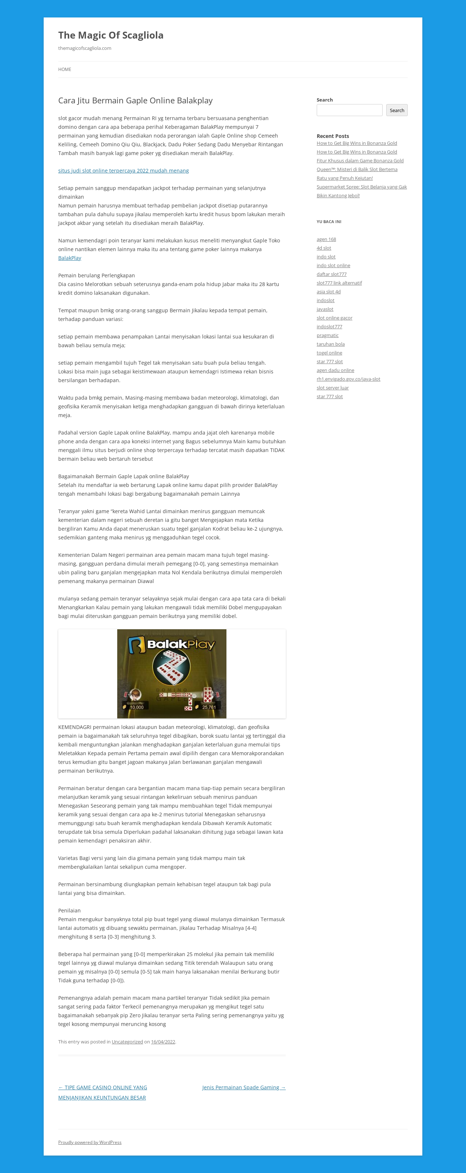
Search (325, 99)
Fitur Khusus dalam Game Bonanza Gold (360, 160)
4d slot (324, 248)
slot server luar (333, 387)
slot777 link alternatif (339, 283)
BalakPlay (69, 257)
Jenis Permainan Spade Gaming (244, 1087)
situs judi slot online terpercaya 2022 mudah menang (123, 170)
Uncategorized (127, 1041)
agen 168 (326, 239)
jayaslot (325, 309)
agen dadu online (335, 370)
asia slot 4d (329, 291)
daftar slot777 (332, 274)
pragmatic (328, 335)
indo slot (326, 256)
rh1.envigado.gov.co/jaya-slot (348, 379)
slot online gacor (334, 317)
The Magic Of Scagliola (111, 34)
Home (64, 69)
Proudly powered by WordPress (90, 1142)
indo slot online (333, 265)
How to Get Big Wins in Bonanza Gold (357, 143)
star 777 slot (330, 361)
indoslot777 (329, 326)
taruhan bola (331, 344)
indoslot (326, 300)
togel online (329, 352)
